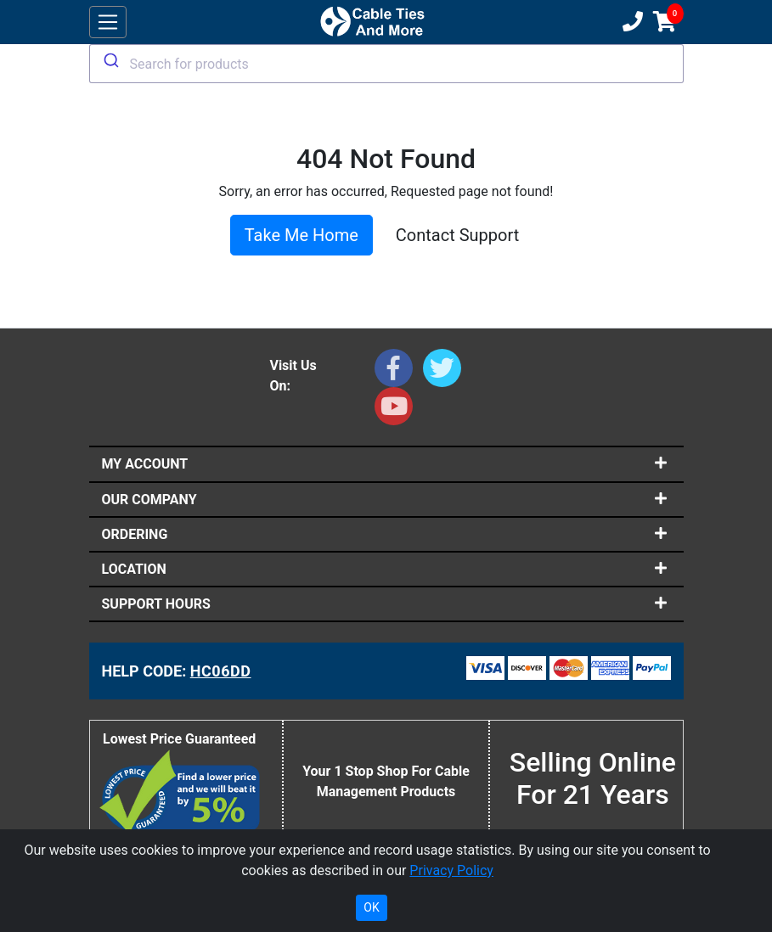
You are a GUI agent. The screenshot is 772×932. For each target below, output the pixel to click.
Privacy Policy (451, 870)
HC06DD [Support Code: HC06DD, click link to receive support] (220, 671)
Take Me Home (301, 235)
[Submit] (110, 60)
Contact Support (457, 235)
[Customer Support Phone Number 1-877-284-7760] (631, 22)
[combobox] (386, 63)
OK (371, 907)
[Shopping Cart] (664, 22)
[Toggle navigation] (108, 22)
